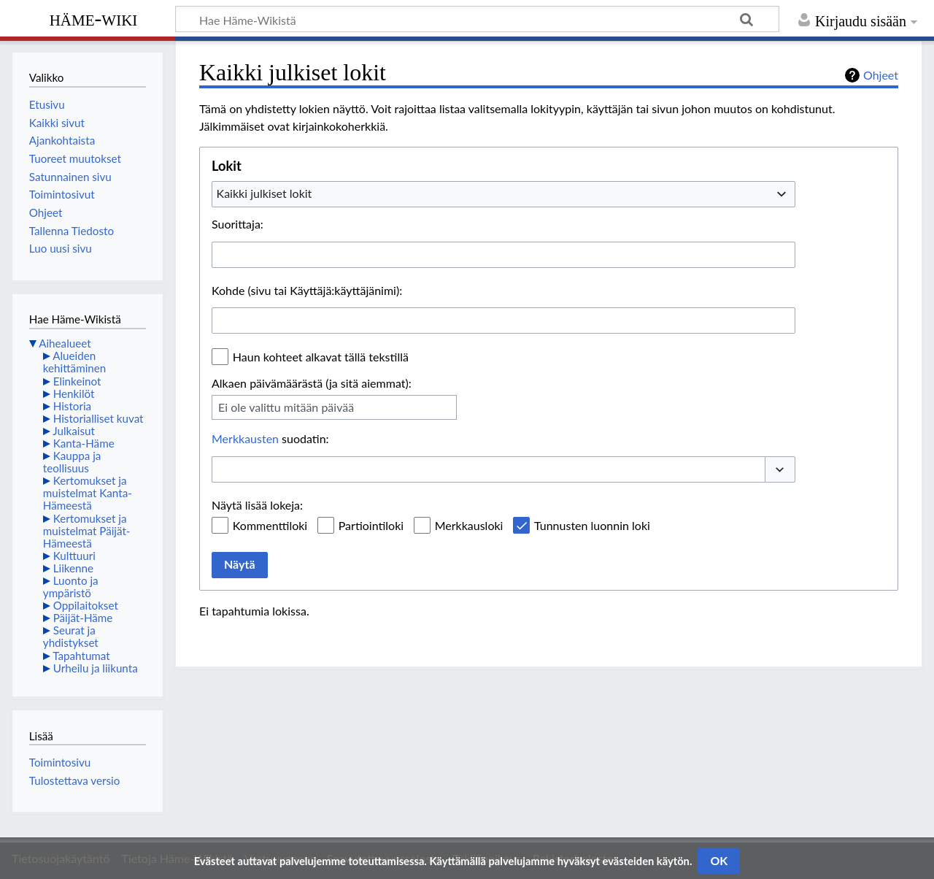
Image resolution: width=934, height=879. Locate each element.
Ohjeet (880, 75)
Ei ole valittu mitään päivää (286, 407)
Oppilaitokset (85, 605)
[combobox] (503, 194)
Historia (72, 405)
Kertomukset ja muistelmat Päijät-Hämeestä (87, 531)
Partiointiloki (371, 525)
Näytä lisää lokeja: (257, 505)
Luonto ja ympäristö (71, 586)
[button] (780, 469)
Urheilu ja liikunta (95, 668)
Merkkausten (245, 438)
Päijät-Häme (83, 617)
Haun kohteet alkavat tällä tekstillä (321, 357)
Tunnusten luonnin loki (592, 525)
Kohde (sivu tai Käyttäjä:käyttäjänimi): (307, 290)
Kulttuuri (74, 555)
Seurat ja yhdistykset (71, 636)
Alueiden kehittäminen (74, 362)
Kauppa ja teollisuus (72, 462)
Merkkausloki (469, 525)
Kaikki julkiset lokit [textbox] (264, 193)
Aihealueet (64, 343)
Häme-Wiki (94, 18)
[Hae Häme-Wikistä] (477, 19)
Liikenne (73, 568)
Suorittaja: (237, 224)
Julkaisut (74, 430)
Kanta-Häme (84, 443)
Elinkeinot (77, 381)
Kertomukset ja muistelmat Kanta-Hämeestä (87, 493)
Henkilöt (74, 393)
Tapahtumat (81, 655)
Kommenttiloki (270, 525)
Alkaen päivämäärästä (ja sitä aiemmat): (312, 383)
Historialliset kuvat (98, 418)
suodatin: (270, 438)
